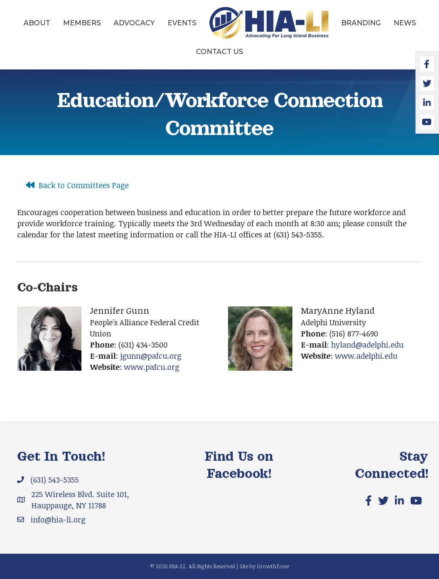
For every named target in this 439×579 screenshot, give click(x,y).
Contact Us (219, 52)
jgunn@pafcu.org (150, 356)
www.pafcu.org (151, 367)
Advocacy (134, 23)
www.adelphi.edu (366, 356)
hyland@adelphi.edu (367, 344)
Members (82, 23)
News (405, 23)
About (37, 23)
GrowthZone (273, 566)
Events (182, 23)
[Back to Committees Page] (75, 185)
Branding (361, 23)
